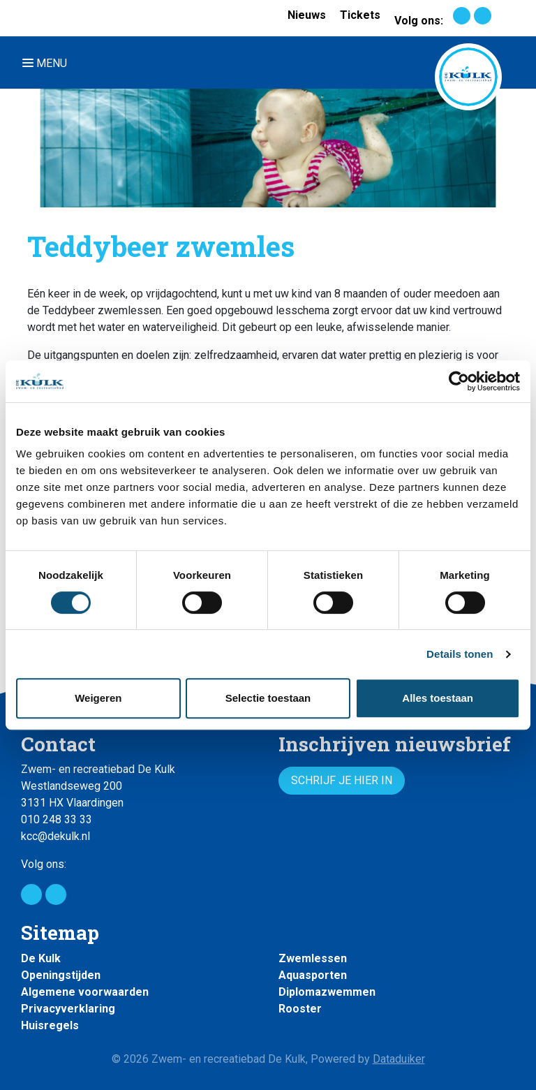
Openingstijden (60, 975)
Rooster (300, 1008)
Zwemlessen (312, 958)
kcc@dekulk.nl (55, 836)
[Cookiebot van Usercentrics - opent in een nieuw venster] (459, 381)
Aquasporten (312, 975)
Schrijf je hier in (341, 780)
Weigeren (98, 698)
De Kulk (41, 958)
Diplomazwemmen (326, 992)
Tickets (360, 15)
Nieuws (307, 15)
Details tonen (459, 654)
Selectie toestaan (268, 698)
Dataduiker (399, 1059)
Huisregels (50, 1025)
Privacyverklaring (68, 1008)
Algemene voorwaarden (85, 992)
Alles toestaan (437, 698)
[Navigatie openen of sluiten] (47, 62)
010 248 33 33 (56, 819)
